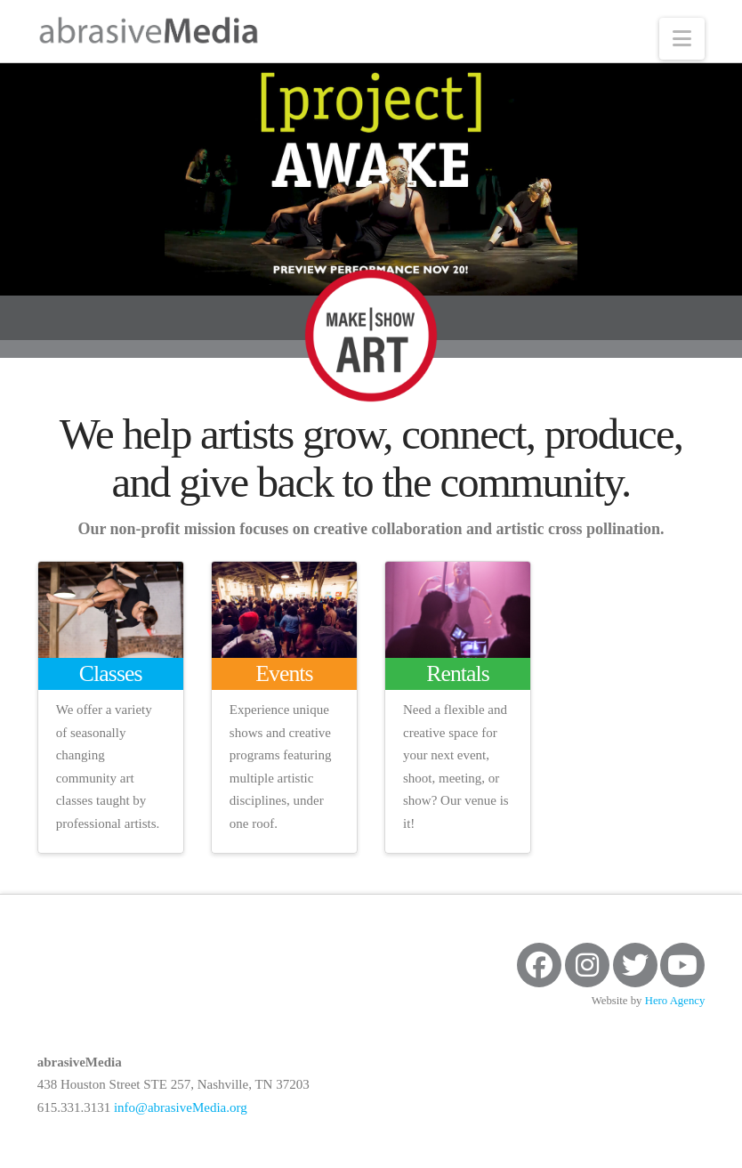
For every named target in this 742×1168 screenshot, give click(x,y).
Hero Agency (675, 1000)
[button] (682, 39)
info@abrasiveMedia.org (180, 1107)
